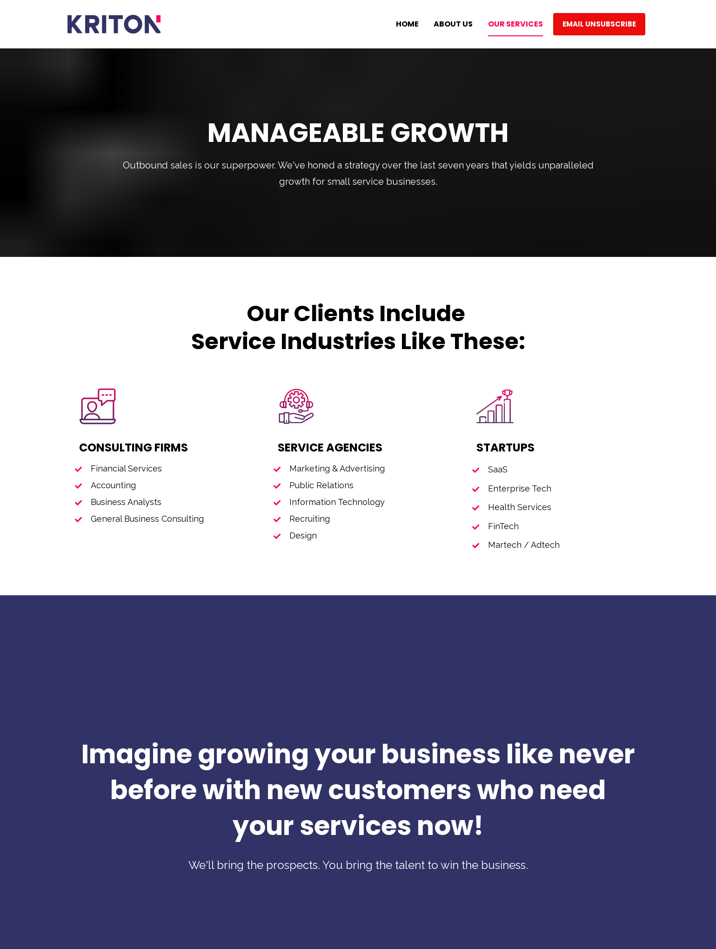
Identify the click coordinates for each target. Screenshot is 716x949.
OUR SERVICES (515, 24)
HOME (407, 24)
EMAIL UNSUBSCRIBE (599, 24)
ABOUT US (453, 24)
